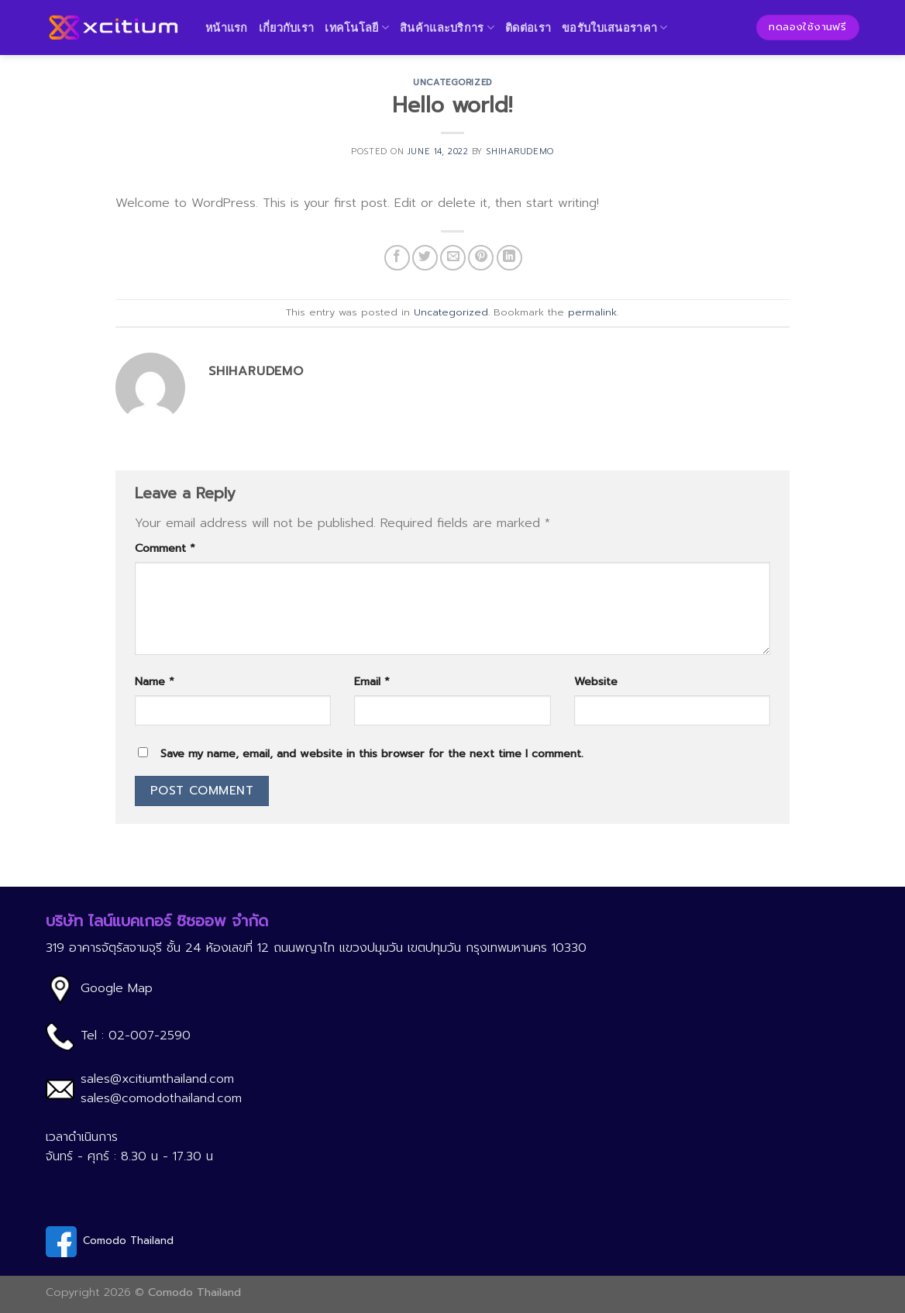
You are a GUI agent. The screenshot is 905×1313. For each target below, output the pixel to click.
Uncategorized (452, 82)
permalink (592, 312)
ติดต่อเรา (528, 27)
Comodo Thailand (128, 1240)
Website (596, 681)
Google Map (117, 988)
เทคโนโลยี (357, 27)
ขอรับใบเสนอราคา (615, 27)
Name (154, 681)
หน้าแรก (226, 27)
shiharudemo (519, 151)
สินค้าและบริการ (447, 27)
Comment (165, 548)
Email (372, 681)
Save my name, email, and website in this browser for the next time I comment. (371, 753)
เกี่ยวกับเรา (287, 27)
